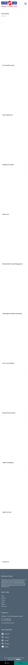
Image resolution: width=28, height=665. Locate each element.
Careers (3, 602)
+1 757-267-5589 (7, 620)
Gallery (3, 604)
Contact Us (3, 606)
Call (21, 663)
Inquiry (7, 663)
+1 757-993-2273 (7, 619)
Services (3, 600)
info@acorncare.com (9, 623)
